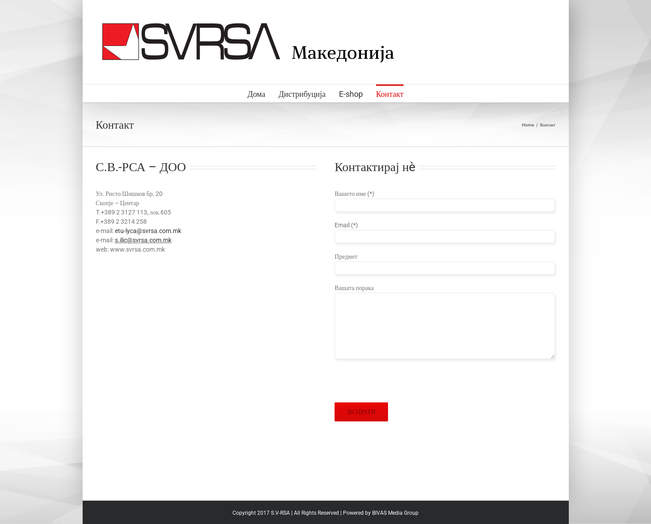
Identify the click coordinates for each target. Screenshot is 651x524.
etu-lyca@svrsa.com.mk (148, 230)
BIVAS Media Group (395, 513)
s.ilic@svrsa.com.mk (143, 240)
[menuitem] (262, 93)
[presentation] (402, 385)
